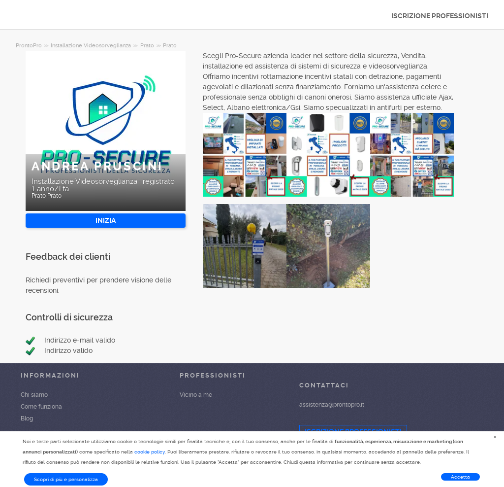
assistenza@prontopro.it (331, 404)
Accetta (460, 477)
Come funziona (41, 406)
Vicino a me (196, 394)
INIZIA (105, 220)
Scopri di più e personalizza (66, 479)
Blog (27, 418)
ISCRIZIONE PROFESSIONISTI (439, 16)
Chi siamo (34, 394)
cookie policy (149, 451)
